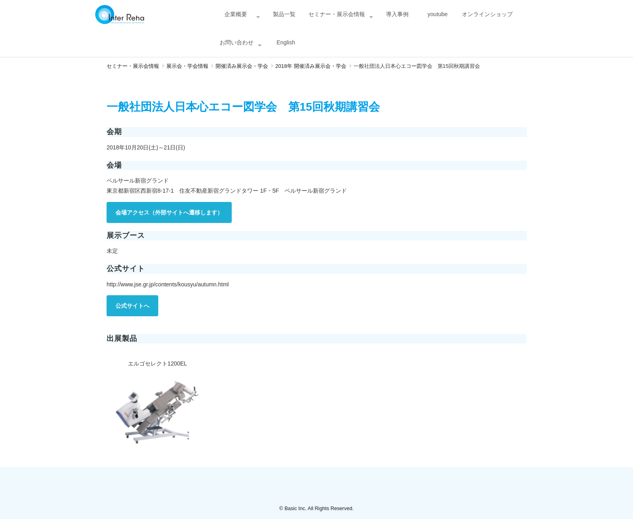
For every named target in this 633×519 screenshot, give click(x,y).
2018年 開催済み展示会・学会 (310, 66)
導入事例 (397, 14)
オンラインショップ (487, 14)
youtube (438, 14)
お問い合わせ (237, 42)
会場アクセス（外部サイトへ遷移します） (169, 212)
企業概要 (235, 14)
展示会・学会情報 (187, 66)
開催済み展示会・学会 (242, 66)
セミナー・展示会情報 (336, 14)
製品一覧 (284, 14)
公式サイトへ (132, 306)
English (286, 42)
